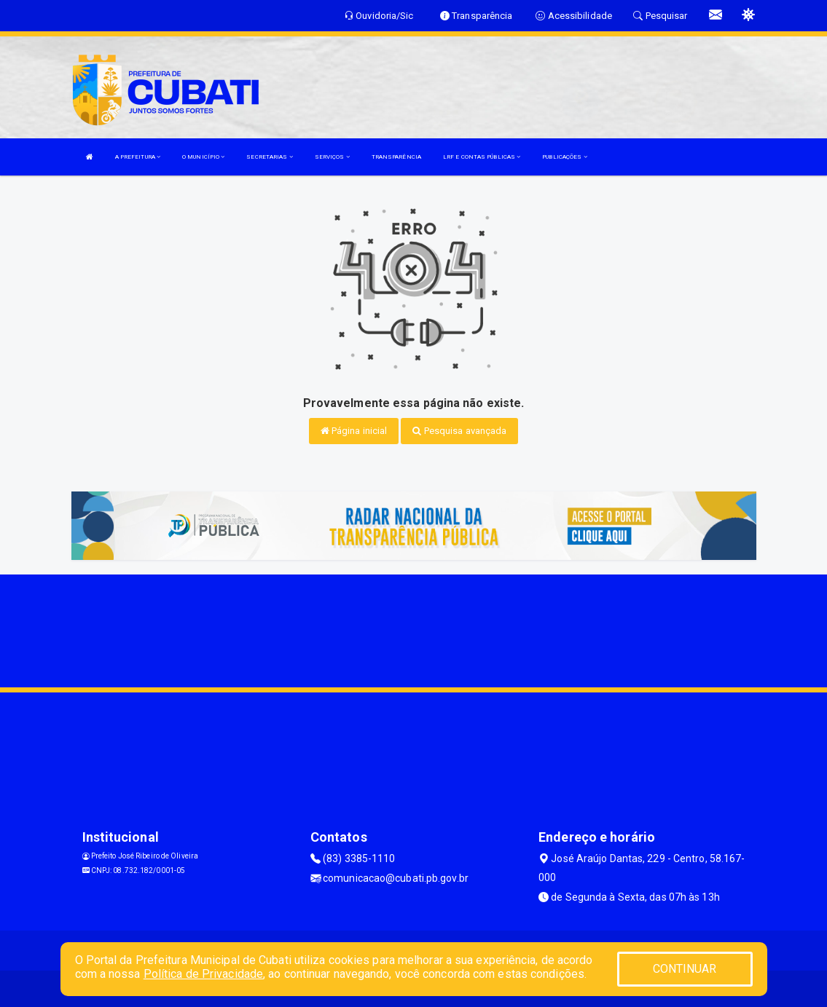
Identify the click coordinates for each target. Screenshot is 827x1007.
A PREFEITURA (137, 157)
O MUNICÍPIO (203, 157)
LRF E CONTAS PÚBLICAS (481, 157)
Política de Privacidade (203, 974)
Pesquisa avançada (459, 430)
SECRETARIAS (269, 157)
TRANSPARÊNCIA (396, 157)
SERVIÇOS (332, 157)
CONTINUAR (685, 969)
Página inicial (354, 430)
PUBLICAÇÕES (564, 157)
